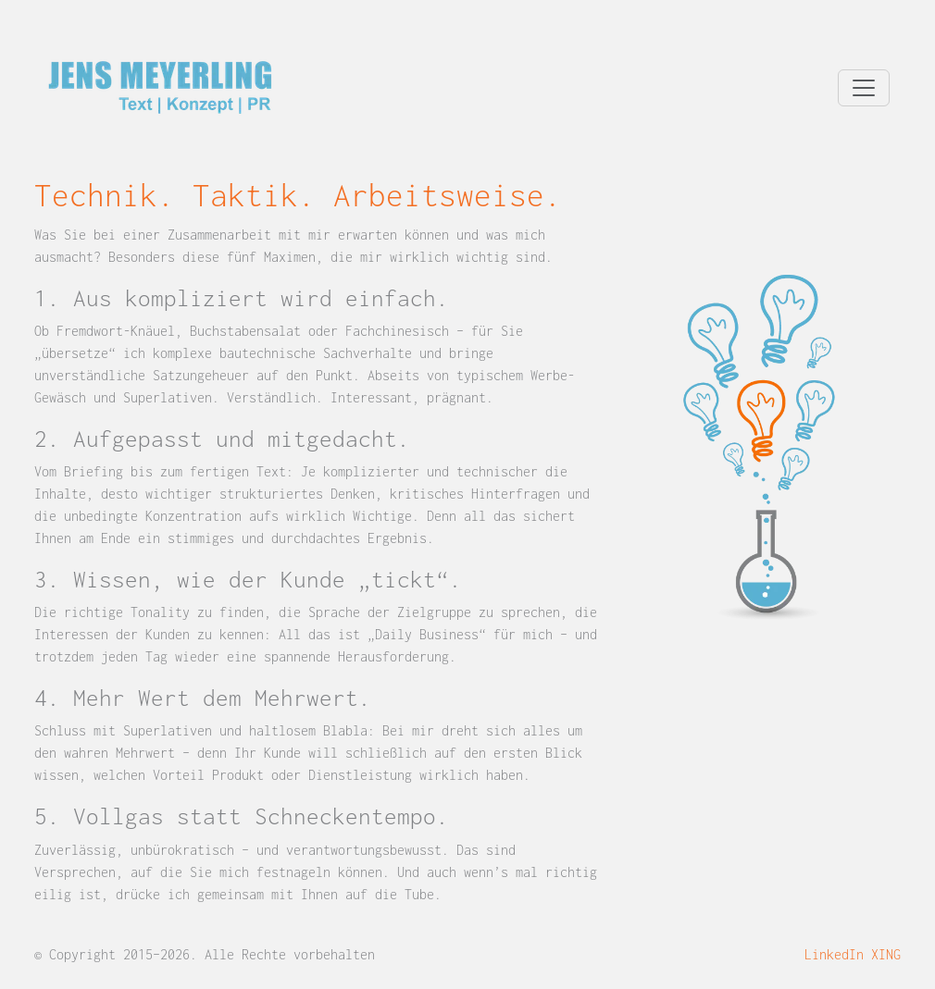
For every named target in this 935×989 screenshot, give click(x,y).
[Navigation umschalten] (864, 87)
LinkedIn (834, 954)
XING (886, 954)
